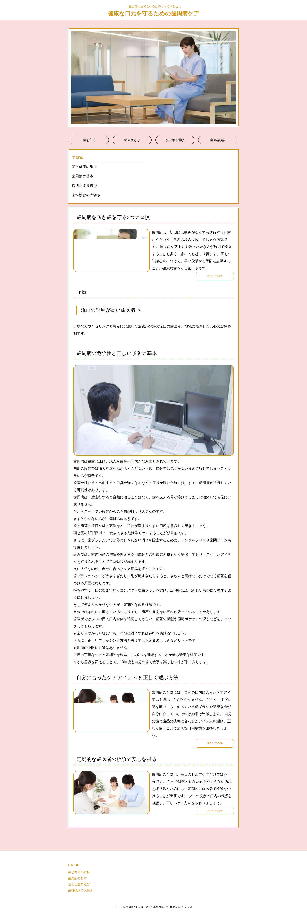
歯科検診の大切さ (86, 195)
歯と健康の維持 (84, 167)
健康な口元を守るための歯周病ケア (153, 13)
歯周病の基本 (82, 176)
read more (215, 276)
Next (233, 77)
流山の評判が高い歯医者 (108, 310)
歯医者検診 (218, 140)
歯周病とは (132, 140)
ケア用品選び (174, 140)
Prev (73, 77)
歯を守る (89, 140)
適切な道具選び (84, 185)
